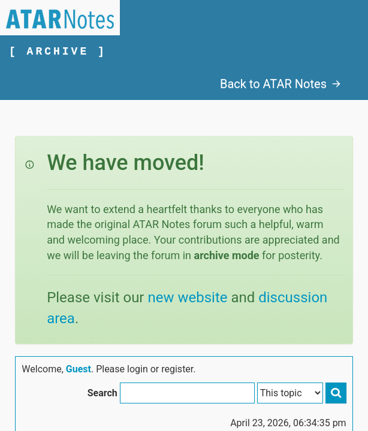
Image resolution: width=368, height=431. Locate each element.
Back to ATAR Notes (280, 84)
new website (187, 297)
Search (102, 393)
